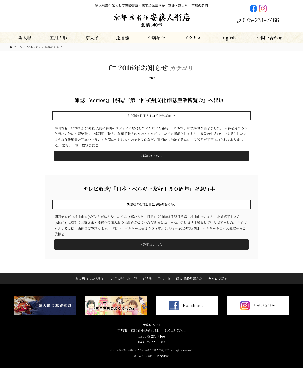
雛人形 (24, 38)
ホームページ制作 (143, 356)
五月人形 (58, 38)
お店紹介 (156, 38)
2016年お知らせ (165, 116)
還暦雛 (122, 38)
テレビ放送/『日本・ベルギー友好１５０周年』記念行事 (149, 188)
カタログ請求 (218, 278)
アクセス (192, 38)
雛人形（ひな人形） (90, 278)
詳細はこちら (152, 155)
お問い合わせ (269, 38)
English (228, 38)
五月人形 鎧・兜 (124, 278)
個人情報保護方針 (189, 278)
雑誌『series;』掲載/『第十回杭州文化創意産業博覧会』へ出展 (149, 100)
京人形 (91, 38)
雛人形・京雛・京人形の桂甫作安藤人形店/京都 (144, 350)
